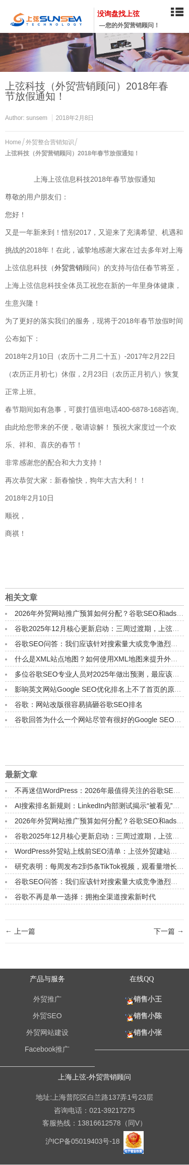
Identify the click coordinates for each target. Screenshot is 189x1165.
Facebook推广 (47, 1049)
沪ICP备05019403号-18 (83, 1141)
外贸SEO (47, 1016)
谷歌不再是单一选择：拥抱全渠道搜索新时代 (85, 897)
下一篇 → (169, 931)
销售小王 (142, 999)
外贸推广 (47, 999)
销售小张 (142, 1032)
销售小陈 (142, 1016)
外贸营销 (68, 268)
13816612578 (99, 1123)
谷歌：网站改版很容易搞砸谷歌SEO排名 (79, 704)
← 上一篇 (20, 931)
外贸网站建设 (47, 1032)
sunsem (36, 117)
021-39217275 (112, 1110)
